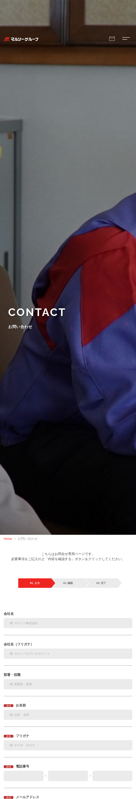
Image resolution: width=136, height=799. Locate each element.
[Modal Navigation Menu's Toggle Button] (125, 39)
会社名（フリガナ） (19, 644)
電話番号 (22, 766)
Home (8, 539)
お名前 (21, 705)
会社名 (9, 614)
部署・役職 (12, 675)
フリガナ (22, 736)
